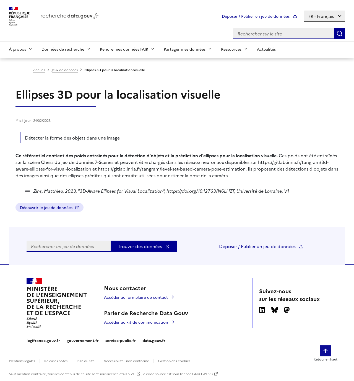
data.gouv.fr (153, 340)
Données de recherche (62, 49)
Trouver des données (144, 246)
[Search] (339, 33)
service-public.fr (120, 340)
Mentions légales (22, 360)
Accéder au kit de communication (136, 322)
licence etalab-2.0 (121, 373)
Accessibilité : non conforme (126, 360)
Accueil (39, 69)
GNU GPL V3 (202, 373)
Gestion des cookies (174, 360)
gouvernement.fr (83, 340)
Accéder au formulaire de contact (136, 297)
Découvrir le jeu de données (49, 207)
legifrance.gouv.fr (43, 340)
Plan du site (86, 360)
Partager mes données (184, 49)
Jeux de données (65, 69)
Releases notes (55, 360)
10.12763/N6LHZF (216, 191)
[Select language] (324, 16)
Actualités (266, 49)
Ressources (231, 49)
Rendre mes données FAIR (124, 49)
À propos (17, 49)
